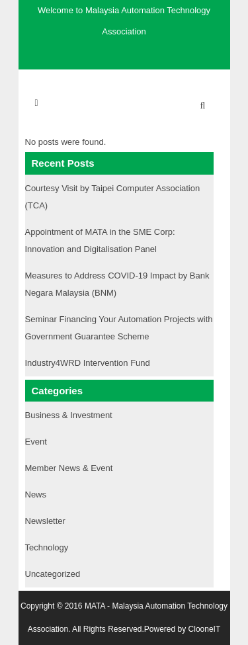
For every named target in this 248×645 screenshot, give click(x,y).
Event (36, 442)
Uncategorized (53, 574)
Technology (47, 547)
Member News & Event (69, 468)
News (36, 494)
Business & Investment (68, 415)
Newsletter (45, 521)
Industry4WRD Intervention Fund (87, 363)
